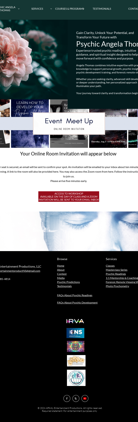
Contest (62, 273)
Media (61, 277)
